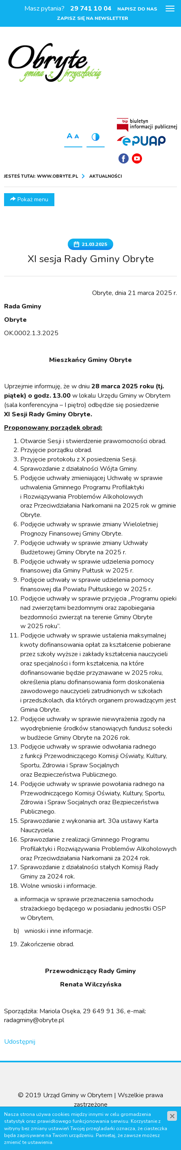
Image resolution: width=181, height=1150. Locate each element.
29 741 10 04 (91, 8)
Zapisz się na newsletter (92, 18)
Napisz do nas (137, 9)
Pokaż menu (29, 199)
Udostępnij (19, 1041)
